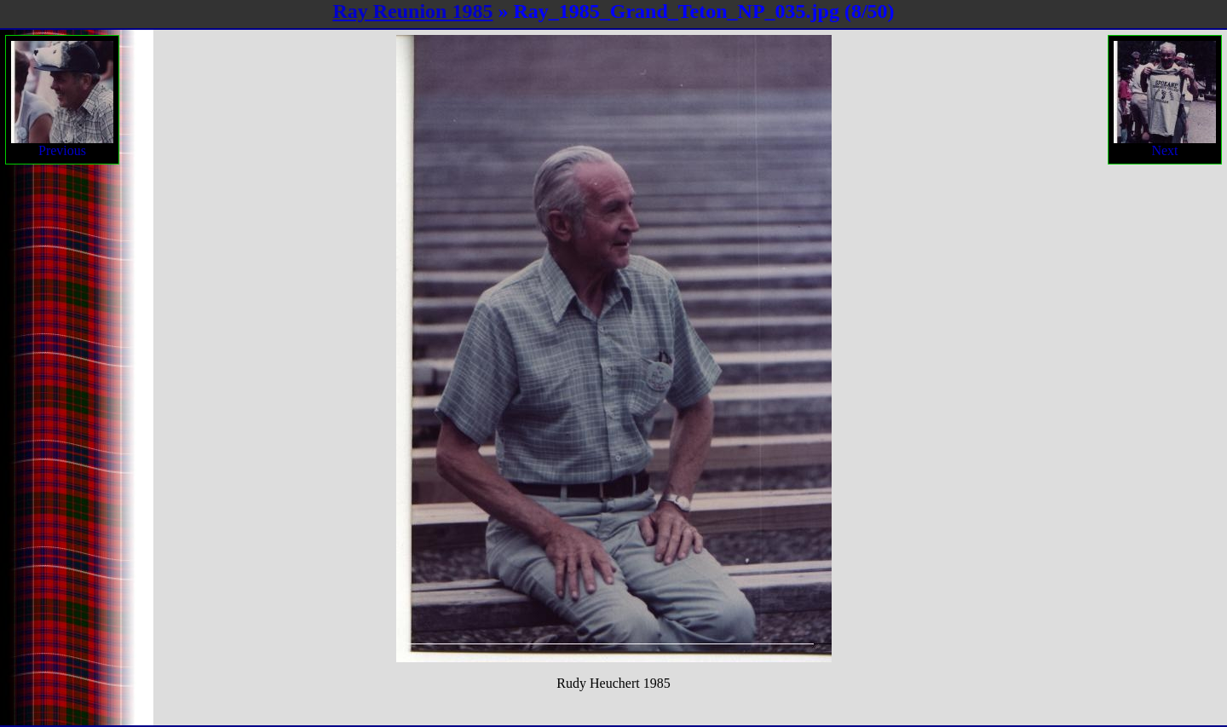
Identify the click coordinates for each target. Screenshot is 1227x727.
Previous (62, 99)
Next (1165, 99)
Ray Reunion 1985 (412, 11)
